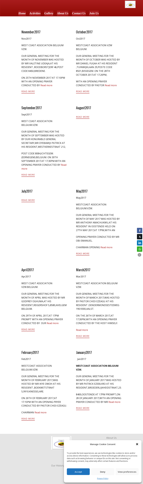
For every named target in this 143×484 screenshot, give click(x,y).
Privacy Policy (102, 478)
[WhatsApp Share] (139, 249)
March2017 (83, 269)
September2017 (31, 107)
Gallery (48, 13)
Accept (78, 471)
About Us (62, 13)
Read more (46, 85)
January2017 (84, 352)
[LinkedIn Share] (139, 243)
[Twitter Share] (139, 236)
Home (22, 13)
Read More (28, 91)
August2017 (83, 107)
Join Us (94, 13)
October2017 (84, 31)
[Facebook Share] (139, 230)
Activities (35, 13)
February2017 (30, 352)
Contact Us (79, 13)
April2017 (27, 269)
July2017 (26, 191)
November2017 (30, 31)
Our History (57, 465)
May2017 (82, 191)
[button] (137, 444)
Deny (102, 471)
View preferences (127, 471)
